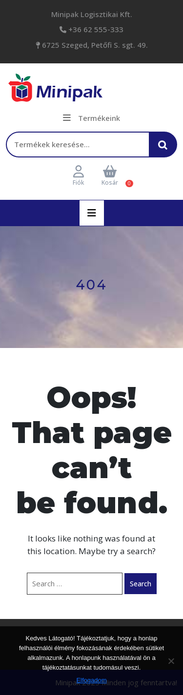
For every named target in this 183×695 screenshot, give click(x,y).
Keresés (165, 149)
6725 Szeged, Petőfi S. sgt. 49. (94, 45)
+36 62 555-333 (94, 29)
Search (140, 583)
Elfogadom (91, 680)
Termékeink (91, 118)
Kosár (110, 176)
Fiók (78, 176)
